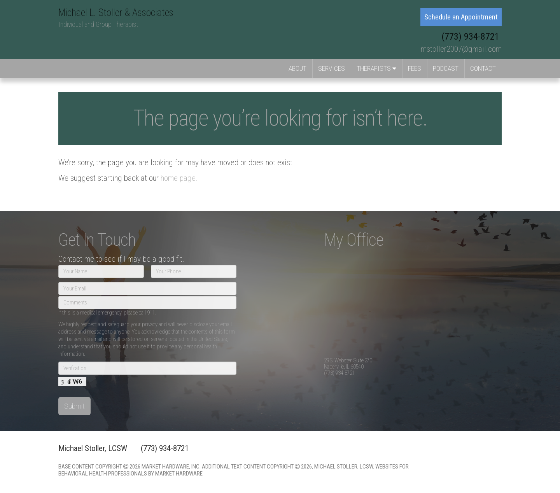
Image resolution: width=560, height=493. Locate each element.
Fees (414, 68)
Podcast (445, 68)
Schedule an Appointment (461, 16)
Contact (483, 68)
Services (331, 68)
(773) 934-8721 (471, 36)
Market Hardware (179, 473)
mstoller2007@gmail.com (461, 49)
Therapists (376, 68)
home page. (179, 178)
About (297, 68)
